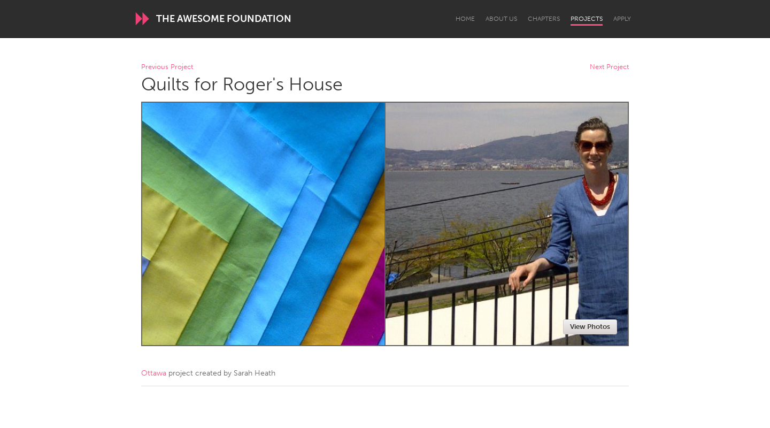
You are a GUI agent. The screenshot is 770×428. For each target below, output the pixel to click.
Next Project (609, 67)
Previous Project (167, 67)
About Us (501, 18)
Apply (622, 18)
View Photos (590, 327)
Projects (587, 18)
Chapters (544, 18)
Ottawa (153, 373)
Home (465, 18)
